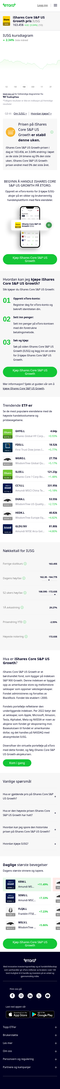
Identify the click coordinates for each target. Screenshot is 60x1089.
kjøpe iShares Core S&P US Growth (23, 388)
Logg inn (42, 5)
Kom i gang (17, 763)
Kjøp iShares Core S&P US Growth (30, 259)
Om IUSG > (20, 113)
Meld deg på (8, 94)
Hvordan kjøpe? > (41, 113)
